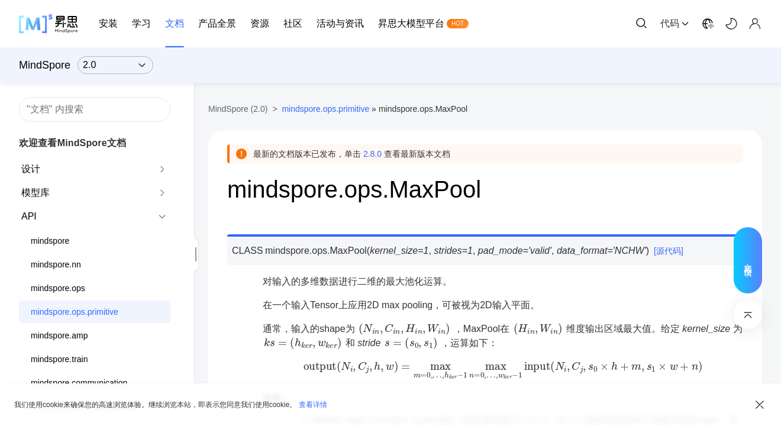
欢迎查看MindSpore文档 (72, 143)
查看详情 (313, 405)
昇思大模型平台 (411, 23)
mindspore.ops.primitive (74, 312)
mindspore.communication (79, 383)
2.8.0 (372, 154)
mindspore (50, 241)
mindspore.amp (59, 335)
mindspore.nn (56, 264)
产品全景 (217, 23)
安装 (108, 23)
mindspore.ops (58, 288)
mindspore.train (59, 359)
